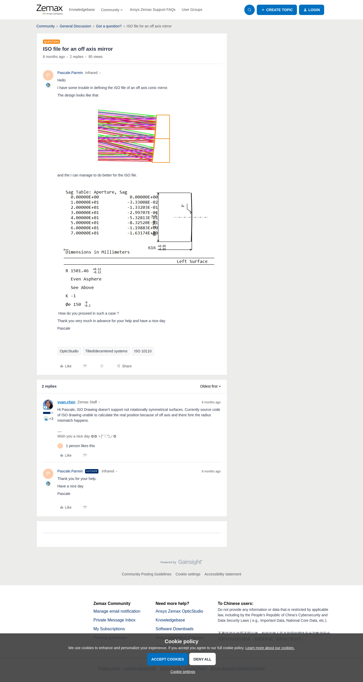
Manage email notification (117, 611)
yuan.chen (66, 402)
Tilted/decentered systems (106, 351)
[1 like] (76, 446)
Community (46, 26)
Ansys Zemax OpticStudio (179, 611)
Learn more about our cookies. (270, 648)
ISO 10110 (143, 351)
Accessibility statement (222, 574)
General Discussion (75, 26)
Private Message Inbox (115, 620)
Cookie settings (188, 574)
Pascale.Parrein (70, 73)
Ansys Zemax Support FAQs (153, 10)
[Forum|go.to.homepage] (50, 10)
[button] (277, 10)
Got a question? (109, 26)
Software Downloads (175, 629)
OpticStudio (69, 351)
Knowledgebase (82, 10)
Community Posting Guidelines (146, 574)
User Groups (192, 10)
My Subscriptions (109, 629)
